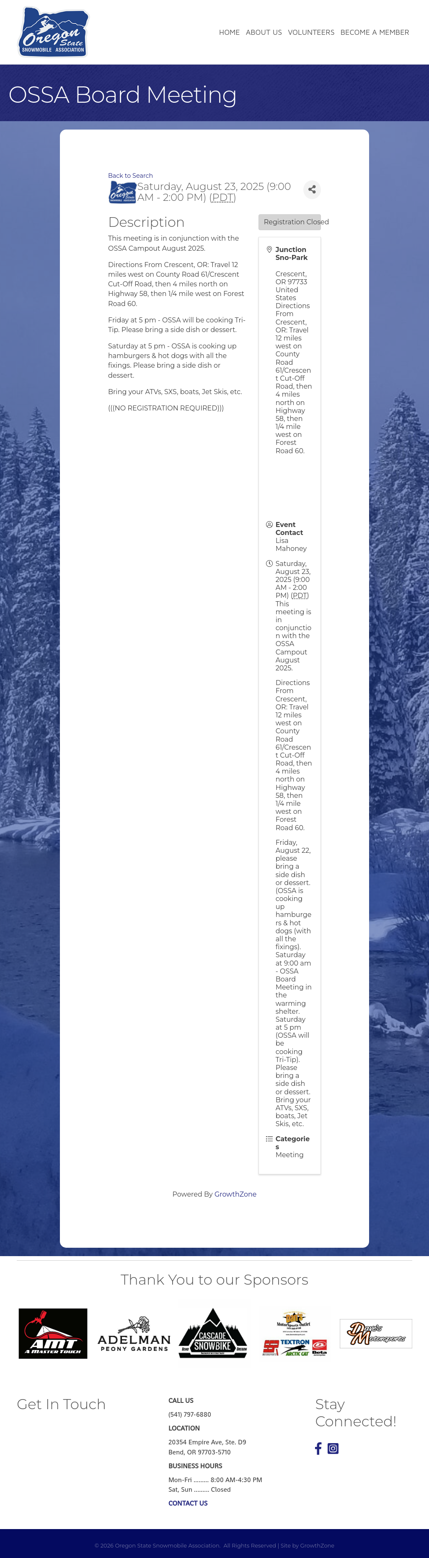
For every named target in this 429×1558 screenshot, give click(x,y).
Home (229, 32)
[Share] (312, 189)
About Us (264, 32)
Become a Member (375, 32)
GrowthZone (235, 1194)
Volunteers (311, 32)
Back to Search (130, 175)
